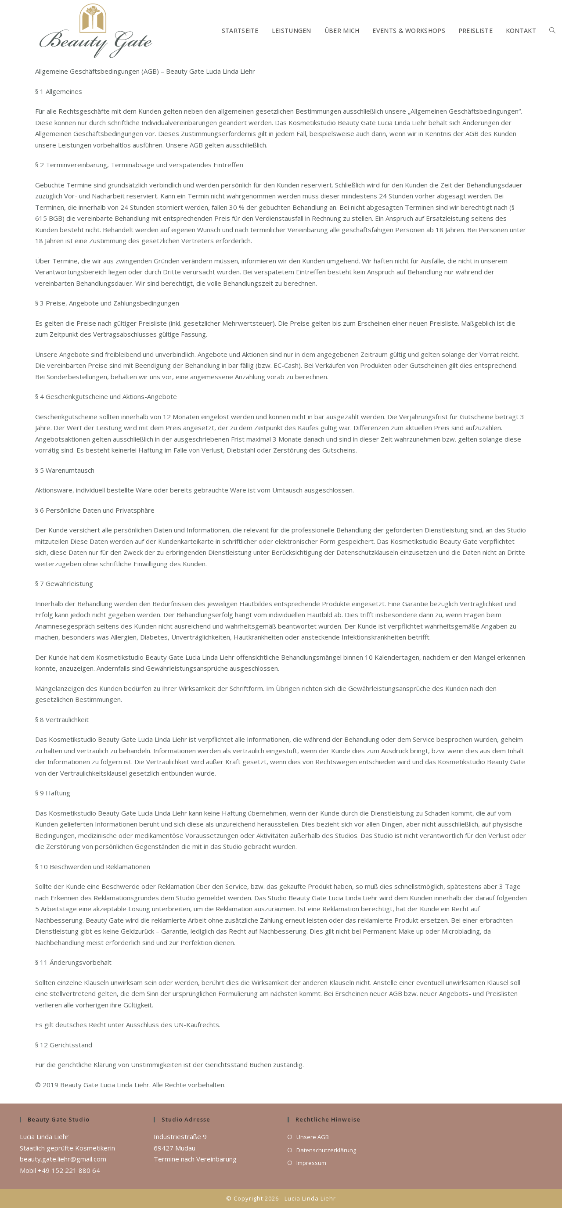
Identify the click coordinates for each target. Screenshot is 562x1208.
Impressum (311, 1163)
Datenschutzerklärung (326, 1150)
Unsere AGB (312, 1137)
